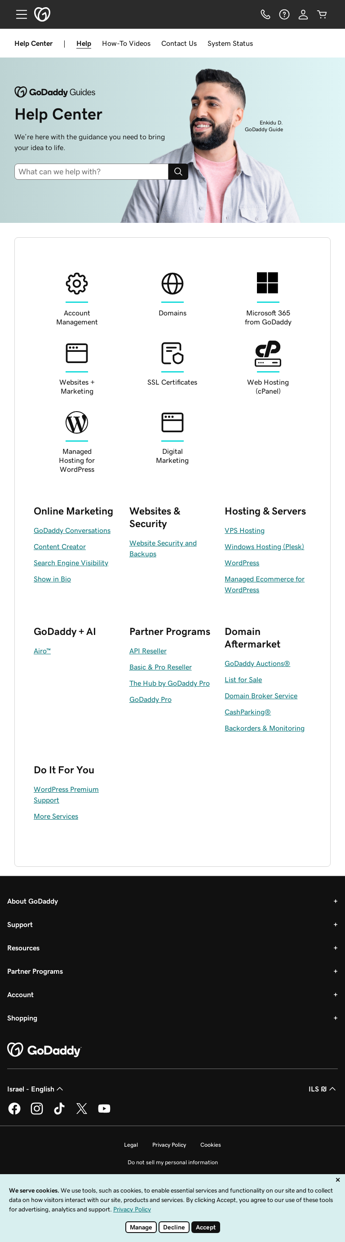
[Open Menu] (18, 14)
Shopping (22, 1017)
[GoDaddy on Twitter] (82, 1113)
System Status (230, 43)
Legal (131, 1145)
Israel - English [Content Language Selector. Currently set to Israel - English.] (36, 1088)
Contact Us (179, 43)
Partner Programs (35, 971)
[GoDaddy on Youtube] (104, 1113)
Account (20, 994)
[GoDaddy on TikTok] (59, 1113)
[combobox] (95, 171)
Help (83, 43)
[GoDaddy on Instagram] (37, 1113)
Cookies (210, 1145)
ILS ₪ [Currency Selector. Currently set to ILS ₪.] (323, 1088)
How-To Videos (126, 43)
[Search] (178, 172)
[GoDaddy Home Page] (44, 1050)
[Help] (284, 14)
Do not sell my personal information (173, 1162)
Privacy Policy (169, 1145)
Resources (23, 947)
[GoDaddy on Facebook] (14, 1113)
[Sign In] (303, 14)
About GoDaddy (32, 901)
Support (20, 924)
